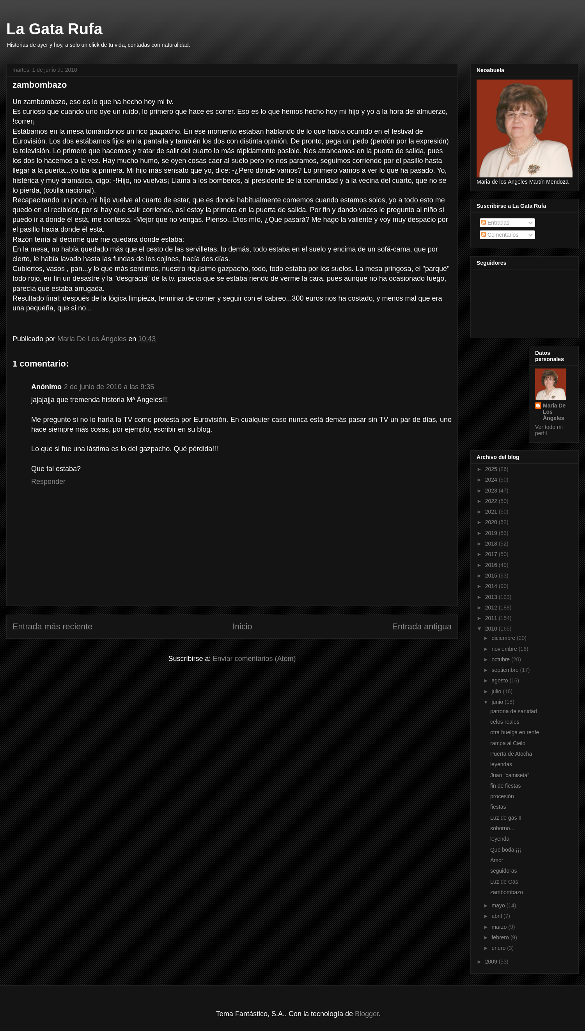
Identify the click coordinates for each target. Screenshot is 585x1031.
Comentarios (499, 235)
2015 (492, 575)
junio (497, 702)
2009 (492, 961)
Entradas (495, 223)
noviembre (504, 649)
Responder (48, 481)
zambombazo (506, 892)
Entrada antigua (422, 626)
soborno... (502, 828)
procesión (502, 796)
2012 (492, 607)
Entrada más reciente (52, 626)
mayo (498, 905)
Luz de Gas (504, 882)
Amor (496, 860)
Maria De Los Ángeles (554, 411)
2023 (492, 490)
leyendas (501, 764)
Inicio (242, 626)
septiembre (505, 670)
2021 (492, 511)
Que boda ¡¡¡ (505, 850)
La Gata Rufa (54, 28)
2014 (492, 586)
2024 (492, 480)
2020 (492, 522)
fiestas (498, 807)
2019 (492, 533)
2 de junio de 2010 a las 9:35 (109, 387)
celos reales (504, 722)
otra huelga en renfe (514, 732)
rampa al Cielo (507, 743)
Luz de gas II (505, 818)
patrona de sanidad (513, 711)
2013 (492, 597)
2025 (492, 469)
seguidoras (503, 871)
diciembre (504, 638)
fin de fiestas (505, 786)
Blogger (367, 1014)
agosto (500, 680)
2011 (492, 618)
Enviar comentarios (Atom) (254, 659)
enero (499, 948)
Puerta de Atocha (511, 754)
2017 (492, 554)
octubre (501, 659)
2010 (492, 628)
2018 (492, 543)
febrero (500, 937)
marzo (499, 927)
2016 (492, 565)
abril (497, 916)
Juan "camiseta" (509, 775)
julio (497, 691)
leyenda (499, 839)
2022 (492, 501)
